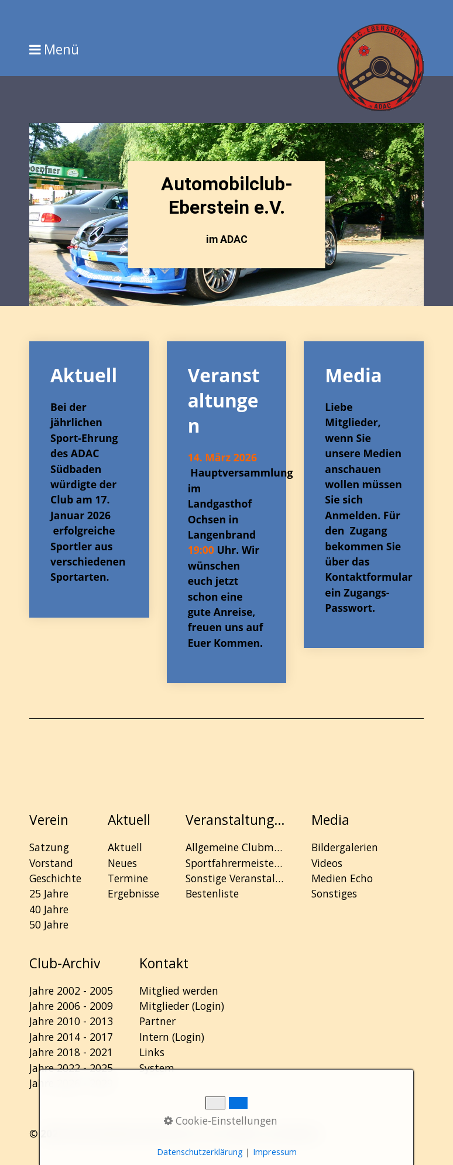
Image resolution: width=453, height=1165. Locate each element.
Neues (122, 863)
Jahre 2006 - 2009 (71, 1006)
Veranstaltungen (226, 512)
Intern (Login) (171, 1037)
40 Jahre (48, 909)
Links (151, 1052)
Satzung (49, 847)
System (156, 1068)
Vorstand (51, 863)
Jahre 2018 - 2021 (71, 1052)
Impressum (275, 1151)
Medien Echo (342, 878)
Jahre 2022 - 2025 (71, 1068)
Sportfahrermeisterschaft (235, 863)
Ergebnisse (133, 893)
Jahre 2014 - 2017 (71, 1037)
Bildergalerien (344, 847)
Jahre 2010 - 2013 (71, 1021)
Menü (61, 49)
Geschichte (55, 878)
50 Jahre (48, 924)
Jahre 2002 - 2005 (71, 991)
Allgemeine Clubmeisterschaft (235, 847)
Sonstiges (334, 893)
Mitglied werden (178, 991)
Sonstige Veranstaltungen (235, 878)
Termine (128, 878)
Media (363, 494)
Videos (326, 863)
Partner (157, 1021)
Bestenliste (212, 893)
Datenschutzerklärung (200, 1151)
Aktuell (89, 479)
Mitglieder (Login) (181, 1006)
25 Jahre (48, 893)
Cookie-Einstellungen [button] (220, 1120)
